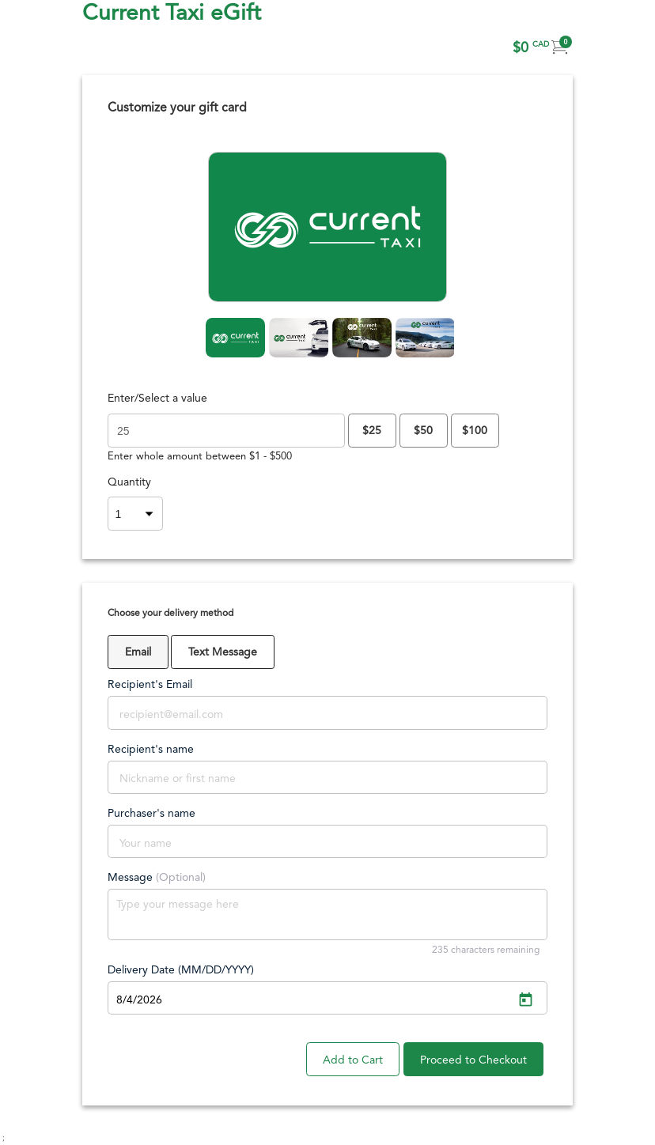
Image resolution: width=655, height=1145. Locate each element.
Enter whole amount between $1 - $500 (200, 457)
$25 (371, 430)
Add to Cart (353, 1060)
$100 (474, 430)
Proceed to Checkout (473, 1060)
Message (157, 877)
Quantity (129, 482)
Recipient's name (151, 749)
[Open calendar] (526, 1000)
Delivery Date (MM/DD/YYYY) (181, 970)
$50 (423, 430)
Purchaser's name (151, 813)
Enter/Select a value (157, 398)
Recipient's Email (150, 684)
